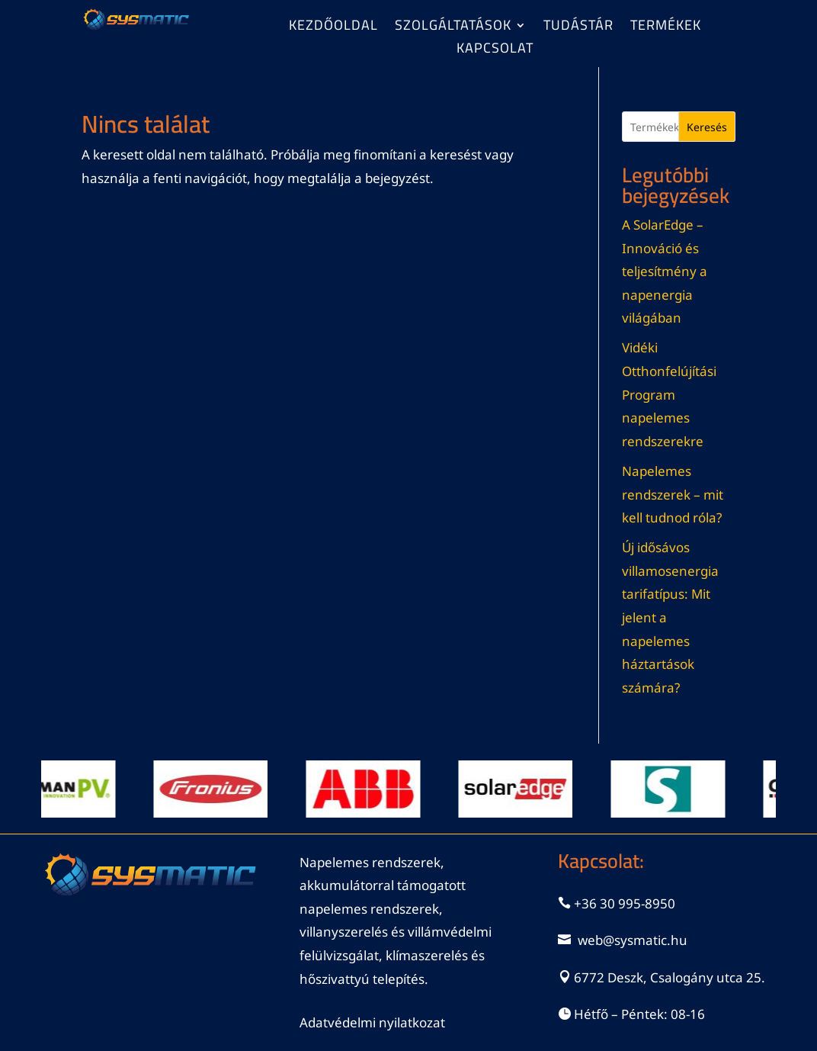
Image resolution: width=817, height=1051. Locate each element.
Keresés (707, 127)
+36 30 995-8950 (624, 903)
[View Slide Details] (62, 789)
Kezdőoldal (333, 28)
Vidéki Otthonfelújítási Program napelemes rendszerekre (669, 394)
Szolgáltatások (453, 28)
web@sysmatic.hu (632, 940)
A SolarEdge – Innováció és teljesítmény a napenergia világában (664, 271)
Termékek (665, 28)
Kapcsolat (495, 51)
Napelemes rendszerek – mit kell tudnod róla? (672, 494)
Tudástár (578, 28)
